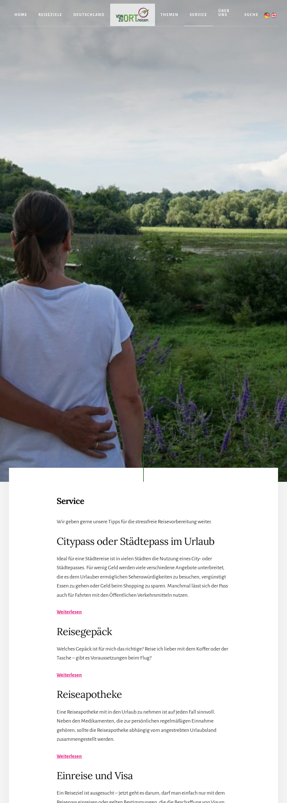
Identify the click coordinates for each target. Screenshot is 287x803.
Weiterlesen (70, 612)
